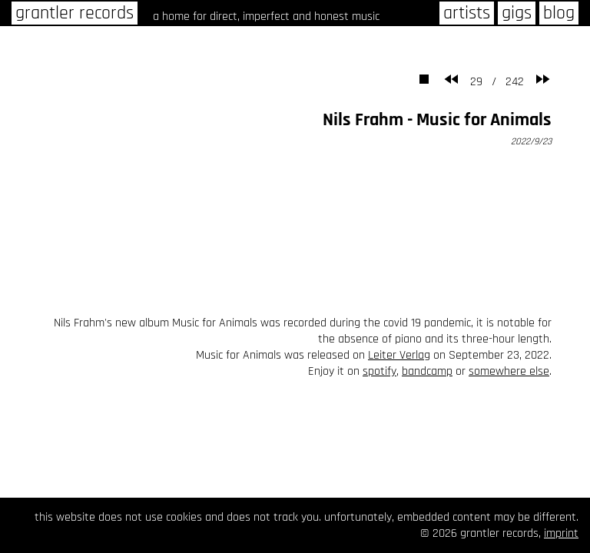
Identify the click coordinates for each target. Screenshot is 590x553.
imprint (561, 533)
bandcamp (427, 371)
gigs (517, 13)
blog (559, 13)
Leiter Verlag (399, 355)
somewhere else (509, 371)
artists (466, 13)
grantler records (74, 13)
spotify (379, 371)
